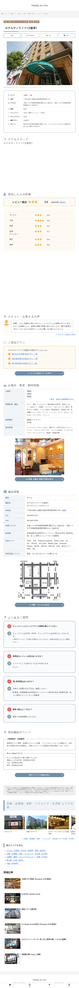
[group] (14, 824)
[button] (66, 35)
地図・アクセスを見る (39, 603)
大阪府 (36, 21)
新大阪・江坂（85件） (15, 858)
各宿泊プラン (58, 638)
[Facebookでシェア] (30, 35)
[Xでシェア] (12, 35)
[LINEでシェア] (48, 35)
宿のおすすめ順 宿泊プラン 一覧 (25, 354)
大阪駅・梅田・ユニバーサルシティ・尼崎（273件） (28, 855)
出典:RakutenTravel (9, 87)
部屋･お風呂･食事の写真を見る (39, 478)
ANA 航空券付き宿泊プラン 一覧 (25, 359)
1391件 (62, 202)
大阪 (31, 21)
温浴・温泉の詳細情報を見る (62, 399)
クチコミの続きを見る (66, 334)
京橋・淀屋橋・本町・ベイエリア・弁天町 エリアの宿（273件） (49, 837)
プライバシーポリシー (20, 981)
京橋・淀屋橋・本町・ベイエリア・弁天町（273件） (28, 852)
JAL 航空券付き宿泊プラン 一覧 (24, 363)
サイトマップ (59, 981)
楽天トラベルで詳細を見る (39, 773)
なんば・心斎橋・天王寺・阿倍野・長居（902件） (27, 849)
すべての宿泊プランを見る (39, 373)
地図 (64, 509)
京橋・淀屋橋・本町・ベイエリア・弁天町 (16, 21)
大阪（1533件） (13, 862)
